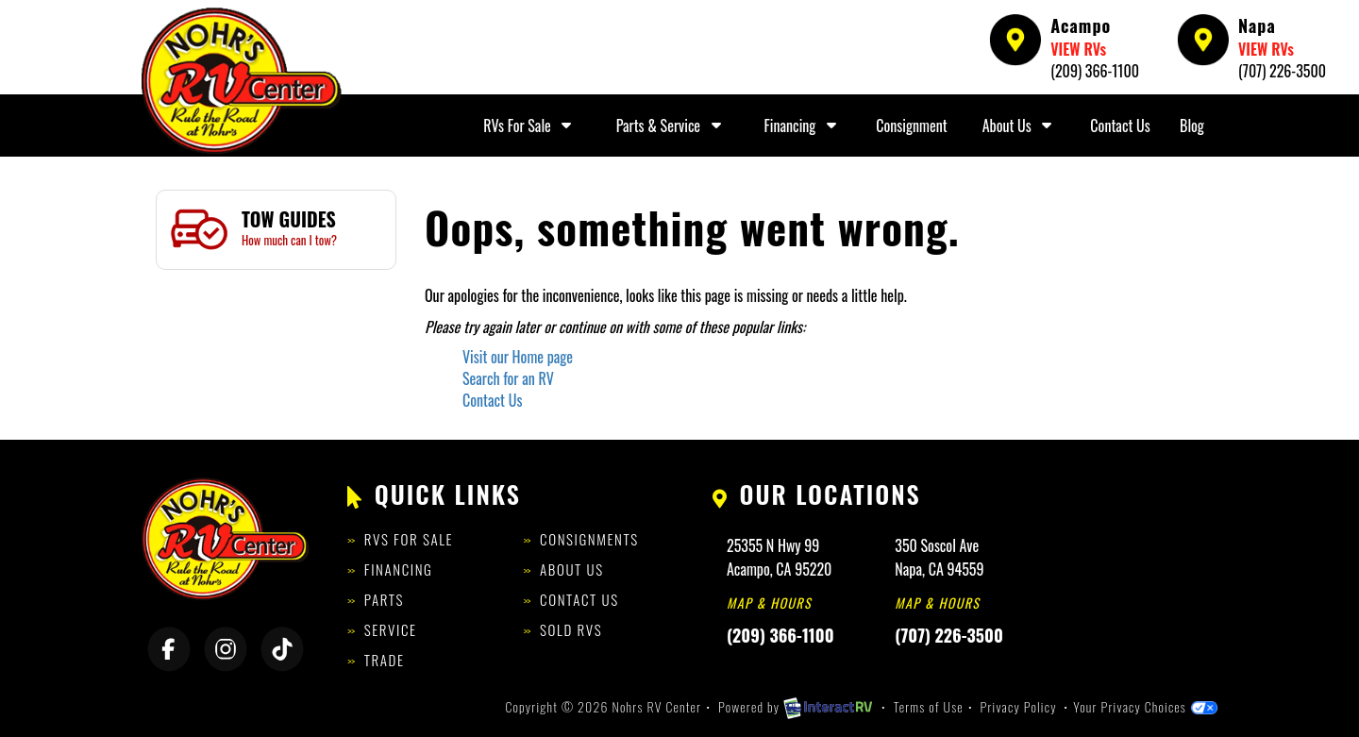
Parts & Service (671, 125)
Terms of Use (929, 706)
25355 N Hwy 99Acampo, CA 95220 (779, 557)
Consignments (589, 538)
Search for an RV (508, 378)
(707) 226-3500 (1282, 70)
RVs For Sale (529, 125)
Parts (384, 599)
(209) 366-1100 (1094, 70)
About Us (1019, 125)
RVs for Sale (408, 538)
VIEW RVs (1078, 49)
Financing (803, 125)
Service (390, 629)
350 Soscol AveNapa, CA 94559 (939, 557)
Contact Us (1119, 125)
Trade (384, 659)
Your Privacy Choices (1145, 706)
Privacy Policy (1019, 706)
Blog (1192, 125)
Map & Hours (769, 602)
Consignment (911, 125)
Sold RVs (571, 629)
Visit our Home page (517, 356)
